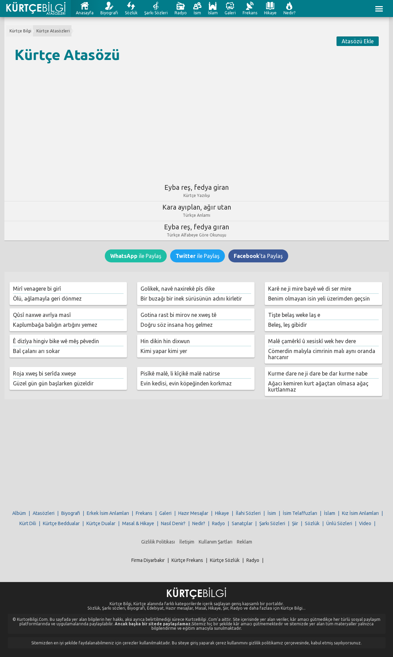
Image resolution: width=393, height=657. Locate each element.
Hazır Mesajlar (193, 513)
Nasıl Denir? (173, 523)
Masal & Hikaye (138, 523)
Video (365, 523)
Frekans (250, 13)
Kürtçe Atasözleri (53, 31)
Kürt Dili (27, 523)
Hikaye (270, 13)
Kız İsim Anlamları (360, 513)
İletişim (186, 542)
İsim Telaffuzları (300, 513)
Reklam (244, 542)
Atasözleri (43, 513)
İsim (197, 13)
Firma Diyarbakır (148, 560)
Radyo (181, 13)
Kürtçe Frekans (187, 560)
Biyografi (109, 13)
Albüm (19, 513)
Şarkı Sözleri (156, 13)
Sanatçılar (242, 523)
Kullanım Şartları (215, 542)
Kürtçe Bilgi (20, 31)
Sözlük (131, 13)
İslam (213, 13)
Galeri (230, 13)
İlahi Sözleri (248, 513)
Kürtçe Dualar (100, 523)
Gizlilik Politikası (158, 542)
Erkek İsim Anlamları (108, 513)
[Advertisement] (197, 120)
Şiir (295, 523)
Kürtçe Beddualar (61, 523)
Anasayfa (85, 13)
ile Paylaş (135, 256)
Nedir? (289, 13)
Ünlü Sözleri (339, 523)
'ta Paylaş (258, 256)
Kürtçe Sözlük (225, 560)
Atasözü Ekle (358, 41)
